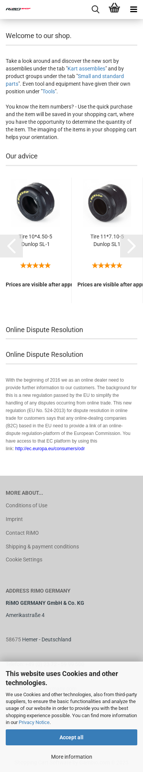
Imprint (14, 519)
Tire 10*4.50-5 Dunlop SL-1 (35, 240)
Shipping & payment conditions (42, 546)
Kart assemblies (86, 69)
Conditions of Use (26, 505)
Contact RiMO (22, 533)
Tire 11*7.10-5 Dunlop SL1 (107, 240)
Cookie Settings (24, 559)
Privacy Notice (34, 722)
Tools (48, 91)
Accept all (71, 737)
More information (71, 757)
